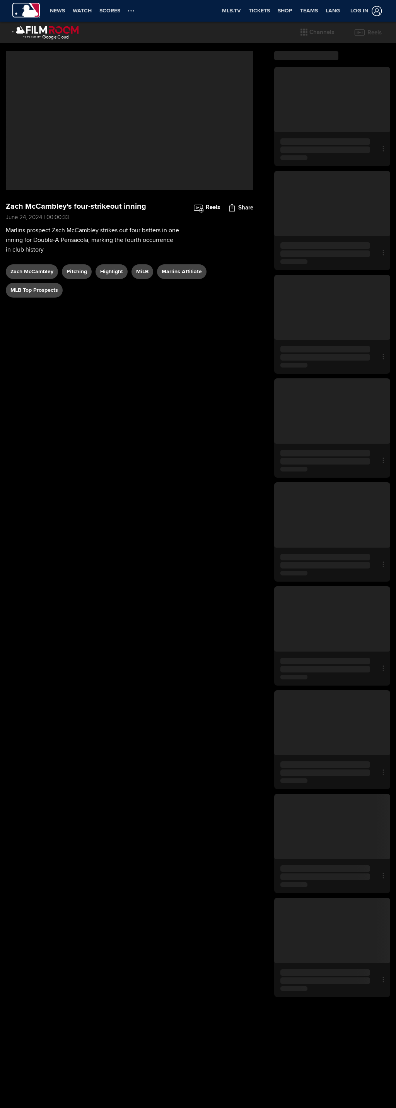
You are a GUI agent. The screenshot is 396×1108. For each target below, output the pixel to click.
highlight (111, 271)
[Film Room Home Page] (45, 32)
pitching (77, 271)
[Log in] (365, 11)
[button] (317, 32)
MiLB (142, 271)
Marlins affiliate (182, 271)
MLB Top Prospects (34, 290)
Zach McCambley (31, 271)
